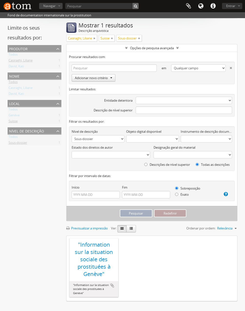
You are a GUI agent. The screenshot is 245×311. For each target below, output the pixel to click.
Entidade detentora (118, 100)
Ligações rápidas (213, 6)
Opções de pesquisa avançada (152, 48)
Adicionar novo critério (93, 78)
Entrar (230, 6)
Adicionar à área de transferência (112, 285)
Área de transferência (188, 6)
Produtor (18, 48)
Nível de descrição (26, 130)
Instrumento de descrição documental (206, 131)
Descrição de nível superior (113, 110)
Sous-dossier (18, 143)
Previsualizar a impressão (87, 228)
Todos (13, 55)
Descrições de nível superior (167, 164)
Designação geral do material (174, 147)
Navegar (49, 6)
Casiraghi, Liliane (21, 61)
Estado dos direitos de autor (92, 147)
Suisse (13, 122)
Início (75, 187)
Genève (14, 116)
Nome (14, 75)
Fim (124, 187)
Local (14, 103)
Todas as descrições (213, 164)
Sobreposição (187, 188)
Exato (182, 194)
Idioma (201, 6)
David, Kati (16, 67)
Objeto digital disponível (143, 131)
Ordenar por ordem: (201, 228)
